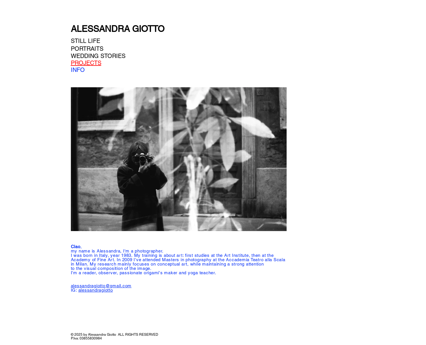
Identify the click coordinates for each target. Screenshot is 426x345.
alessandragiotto (95, 290)
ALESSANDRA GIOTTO (117, 29)
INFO (78, 69)
